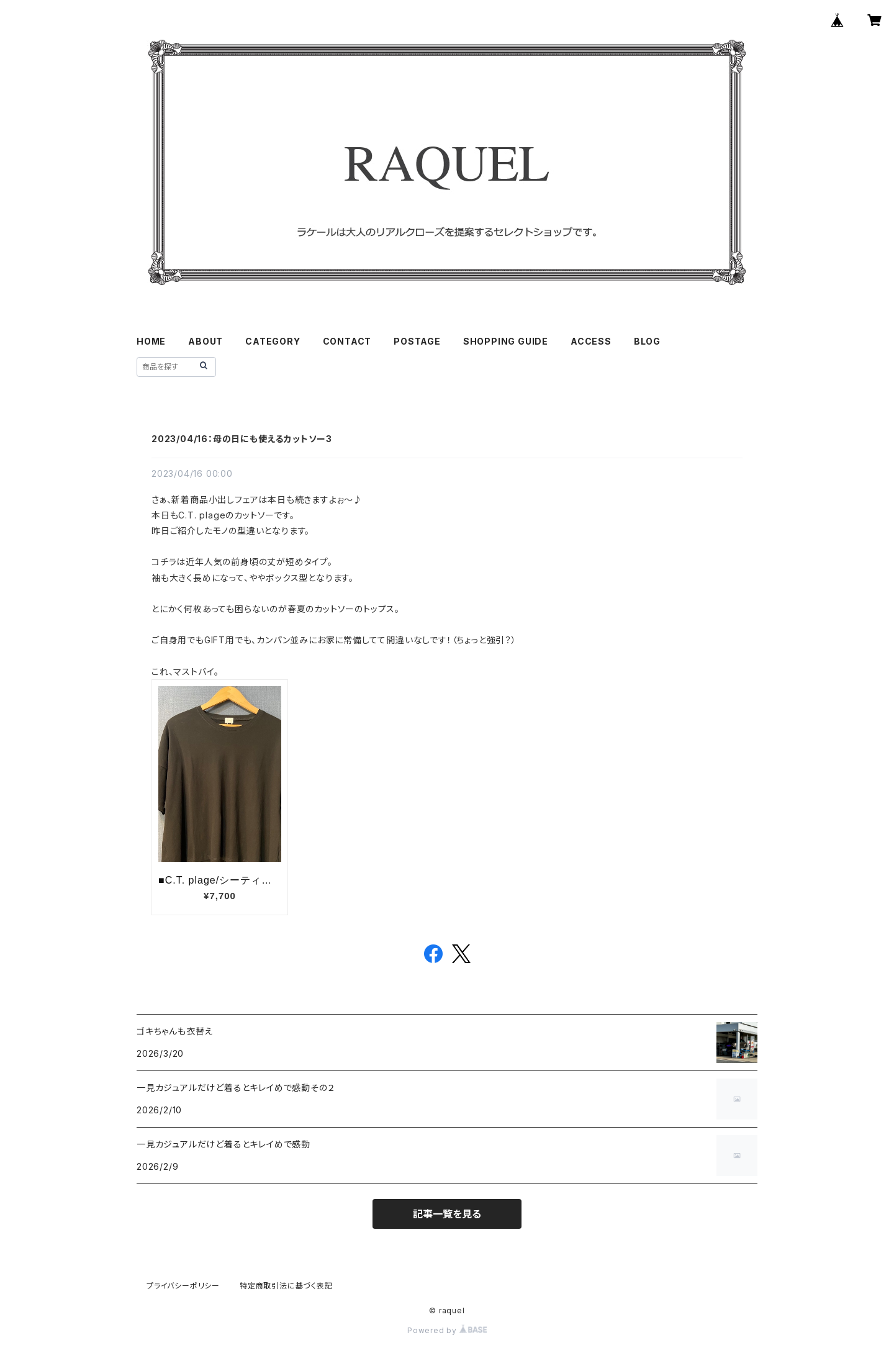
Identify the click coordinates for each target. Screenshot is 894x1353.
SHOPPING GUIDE (505, 341)
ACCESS (591, 341)
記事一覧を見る (447, 1214)
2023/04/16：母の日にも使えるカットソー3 (241, 438)
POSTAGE (417, 341)
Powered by (447, 1330)
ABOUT (205, 341)
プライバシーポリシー (183, 1285)
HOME (151, 341)
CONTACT (347, 341)
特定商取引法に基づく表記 (286, 1285)
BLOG (647, 341)
